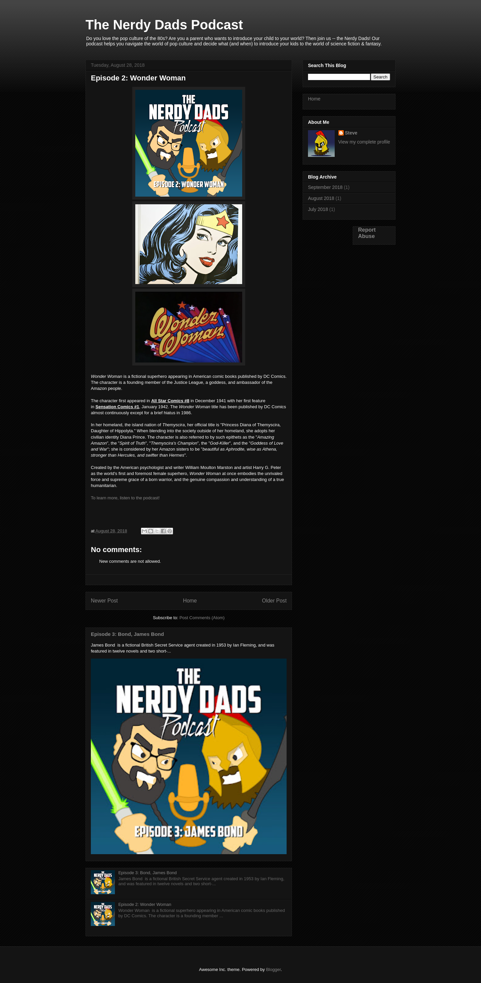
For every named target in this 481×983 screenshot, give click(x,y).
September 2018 (325, 187)
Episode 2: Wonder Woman (144, 904)
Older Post (274, 600)
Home (190, 600)
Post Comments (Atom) (201, 617)
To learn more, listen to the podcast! (125, 497)
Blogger (273, 969)
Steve (351, 133)
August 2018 (321, 198)
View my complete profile (364, 142)
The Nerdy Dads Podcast (164, 24)
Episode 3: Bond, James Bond (127, 634)
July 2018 (318, 209)
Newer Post (104, 600)
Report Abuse (367, 233)
